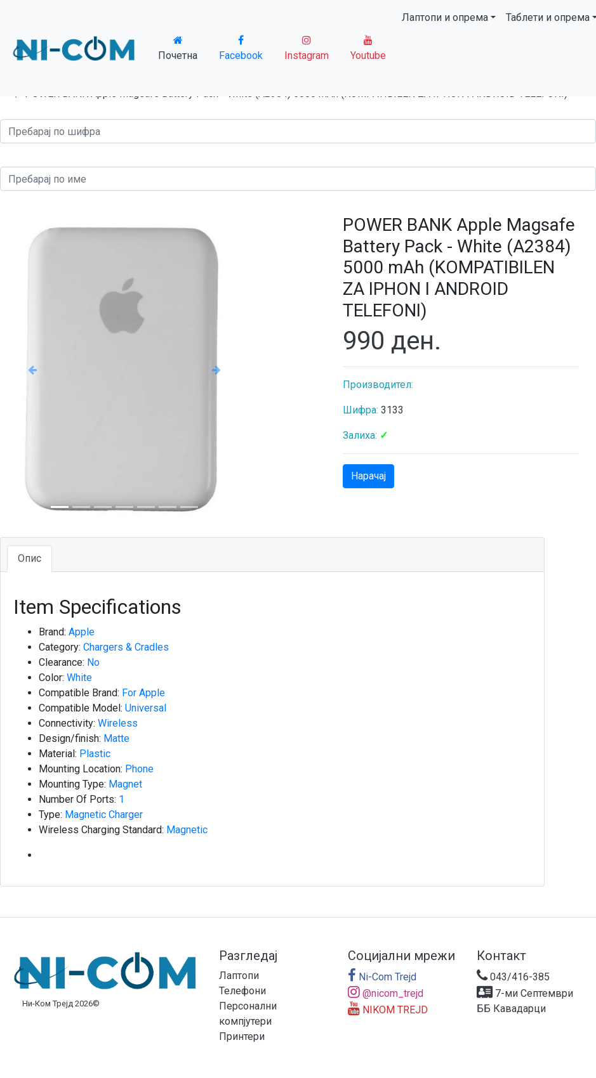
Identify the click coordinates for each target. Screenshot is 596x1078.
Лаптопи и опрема (445, 17)
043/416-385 (513, 977)
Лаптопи (239, 976)
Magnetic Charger (104, 814)
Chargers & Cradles (126, 647)
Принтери (242, 1036)
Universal (145, 708)
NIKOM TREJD (388, 1010)
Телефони (242, 991)
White (79, 678)
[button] (33, 369)
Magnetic (187, 830)
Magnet (125, 784)
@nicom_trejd (385, 993)
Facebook (241, 48)
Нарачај (368, 476)
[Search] (298, 131)
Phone (139, 769)
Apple (82, 632)
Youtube (368, 48)
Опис (29, 558)
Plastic (94, 754)
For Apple (143, 693)
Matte (116, 738)
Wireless (118, 723)
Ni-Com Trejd (382, 977)
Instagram (306, 48)
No (93, 662)
